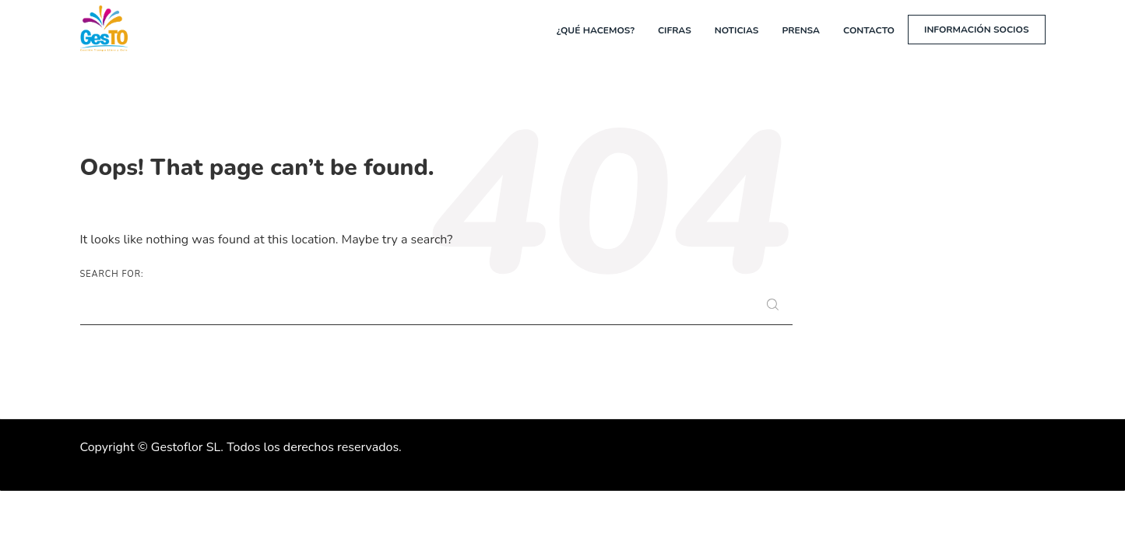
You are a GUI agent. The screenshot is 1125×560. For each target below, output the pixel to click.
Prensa (801, 30)
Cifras (674, 30)
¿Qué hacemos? (596, 30)
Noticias (737, 30)
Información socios (976, 29)
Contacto (869, 30)
